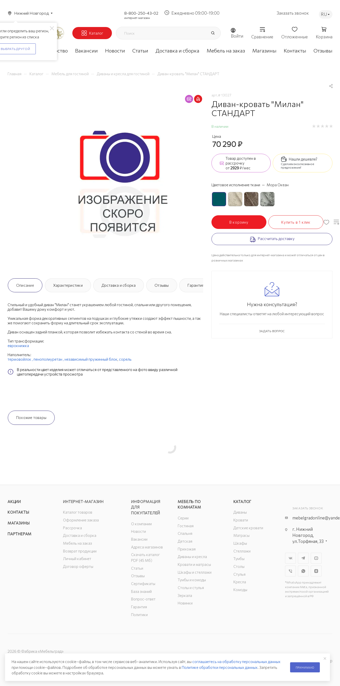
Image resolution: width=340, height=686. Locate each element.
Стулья (239, 574)
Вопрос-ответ (143, 599)
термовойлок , (21, 359)
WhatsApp (303, 571)
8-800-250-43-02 (141, 13)
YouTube (316, 558)
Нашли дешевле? (303, 159)
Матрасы (241, 535)
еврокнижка (18, 345)
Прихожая (187, 549)
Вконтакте (290, 558)
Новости (138, 531)
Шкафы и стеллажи (194, 572)
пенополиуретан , (49, 359)
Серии (183, 518)
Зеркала (185, 595)
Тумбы (238, 558)
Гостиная (186, 525)
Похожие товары (31, 417)
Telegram (303, 558)
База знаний (141, 591)
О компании (141, 523)
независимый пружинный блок (91, 359)
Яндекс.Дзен (316, 571)
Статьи (137, 568)
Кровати (240, 520)
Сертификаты (143, 583)
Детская (185, 541)
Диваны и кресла (192, 556)
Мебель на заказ (77, 543)
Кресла (239, 581)
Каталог (242, 501)
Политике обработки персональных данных (220, 667)
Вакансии (139, 539)
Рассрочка (72, 527)
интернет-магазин (137, 17)
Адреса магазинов (147, 547)
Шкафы (240, 543)
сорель (125, 359)
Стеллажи (242, 551)
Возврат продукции (80, 551)
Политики (139, 614)
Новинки (185, 603)
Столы (238, 566)
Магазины (18, 523)
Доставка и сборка (119, 285)
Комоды (240, 589)
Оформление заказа (81, 520)
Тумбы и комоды (192, 579)
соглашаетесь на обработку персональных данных (236, 661)
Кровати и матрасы (194, 564)
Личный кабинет (77, 558)
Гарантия (196, 285)
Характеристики (68, 285)
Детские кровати (248, 527)
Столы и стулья (191, 587)
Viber (290, 571)
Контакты (18, 512)
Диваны (240, 512)
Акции (14, 501)
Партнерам (20, 534)
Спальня (185, 533)
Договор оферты (78, 566)
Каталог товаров (77, 512)
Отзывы (161, 285)
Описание (25, 285)
